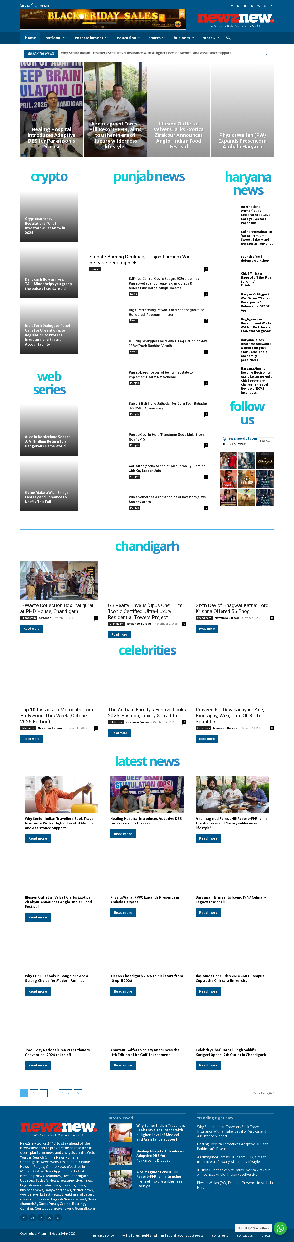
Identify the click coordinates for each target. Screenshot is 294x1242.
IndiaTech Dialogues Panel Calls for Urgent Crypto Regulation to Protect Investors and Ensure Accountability (47, 335)
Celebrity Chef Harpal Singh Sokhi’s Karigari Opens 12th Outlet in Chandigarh (231, 1052)
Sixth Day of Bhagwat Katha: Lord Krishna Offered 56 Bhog (232, 608)
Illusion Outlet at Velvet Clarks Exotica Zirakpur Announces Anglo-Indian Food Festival (58, 902)
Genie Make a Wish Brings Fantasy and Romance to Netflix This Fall (47, 497)
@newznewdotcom (240, 438)
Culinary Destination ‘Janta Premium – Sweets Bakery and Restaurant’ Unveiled (257, 237)
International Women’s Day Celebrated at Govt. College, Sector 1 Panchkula (256, 214)
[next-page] (78, 1093)
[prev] (259, 54)
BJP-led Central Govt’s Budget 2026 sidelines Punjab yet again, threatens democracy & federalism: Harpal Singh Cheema (164, 283)
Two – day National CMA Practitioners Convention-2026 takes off (57, 1052)
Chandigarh (29, 617)
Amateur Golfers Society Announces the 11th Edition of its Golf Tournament (144, 1052)
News (133, 293)
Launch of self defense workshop (255, 258)
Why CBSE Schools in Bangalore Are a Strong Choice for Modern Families (56, 978)
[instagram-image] (228, 460)
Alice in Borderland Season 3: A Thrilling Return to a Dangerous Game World (48, 441)
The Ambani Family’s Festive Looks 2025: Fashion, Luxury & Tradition (147, 713)
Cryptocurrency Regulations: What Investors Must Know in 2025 (45, 226)
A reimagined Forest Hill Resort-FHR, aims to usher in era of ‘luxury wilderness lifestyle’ (232, 823)
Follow (265, 441)
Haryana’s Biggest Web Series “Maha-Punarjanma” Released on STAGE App (255, 302)
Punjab (95, 269)
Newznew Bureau (139, 623)
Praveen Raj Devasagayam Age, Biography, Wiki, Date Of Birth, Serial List (230, 715)
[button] (228, 38)
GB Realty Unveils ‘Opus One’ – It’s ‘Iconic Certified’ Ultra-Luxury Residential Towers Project (145, 611)
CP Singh (45, 617)
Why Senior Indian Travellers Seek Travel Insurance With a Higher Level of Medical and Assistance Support (146, 53)
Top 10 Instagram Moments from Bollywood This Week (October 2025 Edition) (56, 715)
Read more (31, 628)
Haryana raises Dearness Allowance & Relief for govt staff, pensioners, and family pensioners (256, 350)
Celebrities (28, 728)
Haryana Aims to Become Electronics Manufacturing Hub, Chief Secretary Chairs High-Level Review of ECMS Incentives (256, 380)
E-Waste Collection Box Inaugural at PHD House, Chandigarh (56, 608)
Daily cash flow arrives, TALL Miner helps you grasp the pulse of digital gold (48, 284)
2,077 (65, 1093)
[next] (267, 54)
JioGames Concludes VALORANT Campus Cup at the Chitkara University (230, 978)
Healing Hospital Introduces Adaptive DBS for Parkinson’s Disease (146, 821)
